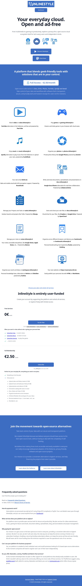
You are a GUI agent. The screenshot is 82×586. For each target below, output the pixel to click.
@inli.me (24, 180)
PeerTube (20, 128)
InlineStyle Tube (11, 333)
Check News (41, 58)
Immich (78, 155)
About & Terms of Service (22, 502)
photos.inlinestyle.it (70, 151)
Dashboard (41, 10)
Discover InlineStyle (41, 51)
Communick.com (55, 561)
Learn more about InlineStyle (53, 468)
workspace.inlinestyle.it (30, 270)
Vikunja (35, 214)
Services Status (29, 579)
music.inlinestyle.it (25, 151)
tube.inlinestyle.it (24, 123)
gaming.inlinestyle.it (66, 123)
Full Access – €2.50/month (41, 82)
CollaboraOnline (66, 188)
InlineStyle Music (11, 335)
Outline (23, 276)
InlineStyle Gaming (12, 338)
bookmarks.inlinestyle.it (63, 241)
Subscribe (41, 365)
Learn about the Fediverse (27, 468)
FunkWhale (26, 157)
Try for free (41, 322)
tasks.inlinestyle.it (31, 211)
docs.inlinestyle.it (62, 182)
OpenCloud (63, 216)
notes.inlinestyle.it (27, 239)
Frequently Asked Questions (16, 500)
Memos (27, 245)
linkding (62, 247)
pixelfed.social (10, 561)
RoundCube (20, 185)
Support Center (52, 579)
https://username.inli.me (69, 270)
